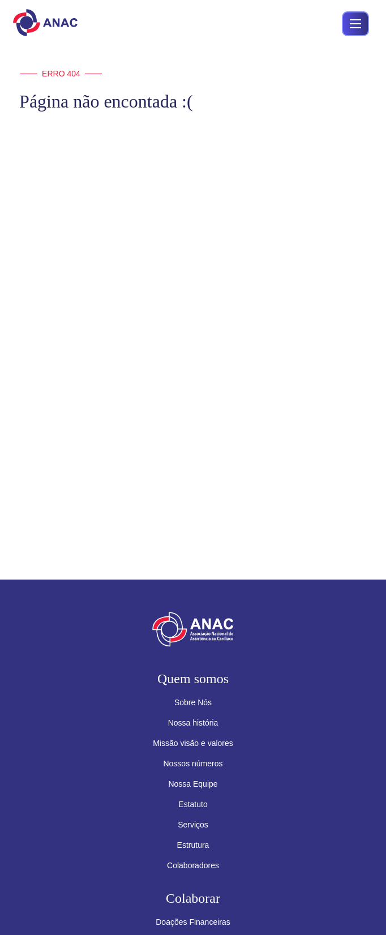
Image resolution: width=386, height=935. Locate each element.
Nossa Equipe (192, 783)
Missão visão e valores (193, 743)
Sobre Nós (193, 702)
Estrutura (193, 845)
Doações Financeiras (193, 922)
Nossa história (193, 722)
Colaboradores (193, 865)
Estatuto (192, 804)
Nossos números (192, 763)
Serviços (193, 824)
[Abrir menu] (355, 23)
